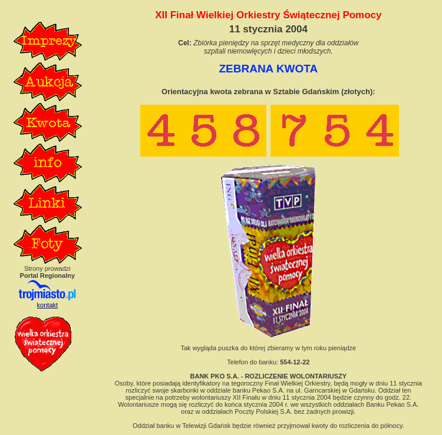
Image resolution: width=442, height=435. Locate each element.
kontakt (47, 304)
